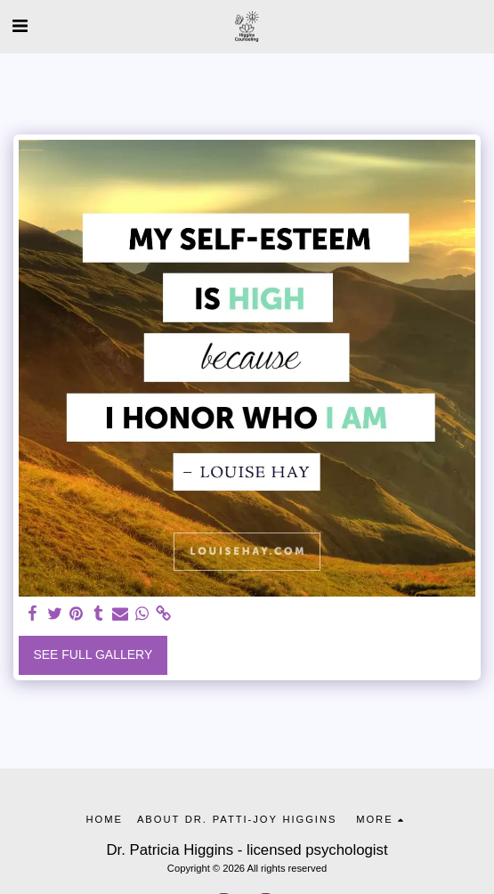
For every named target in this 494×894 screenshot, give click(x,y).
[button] (19, 26)
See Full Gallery (92, 654)
